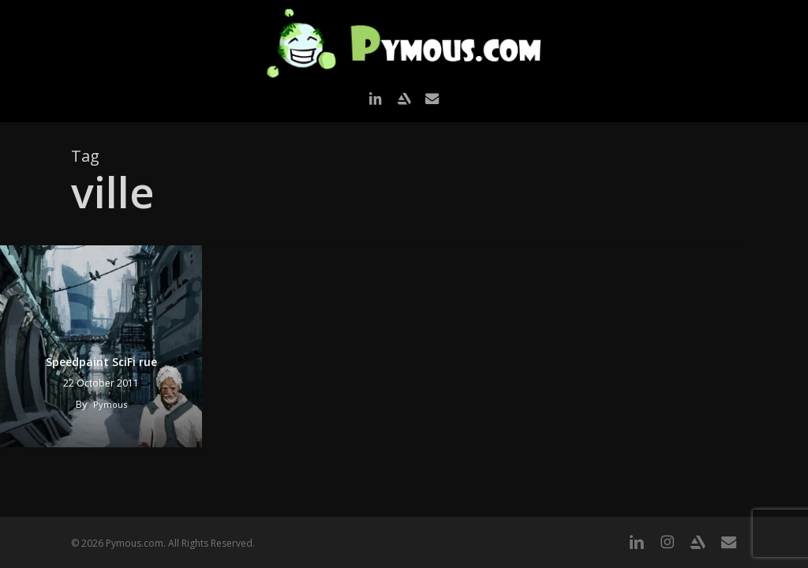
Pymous (110, 404)
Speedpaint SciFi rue (101, 361)
